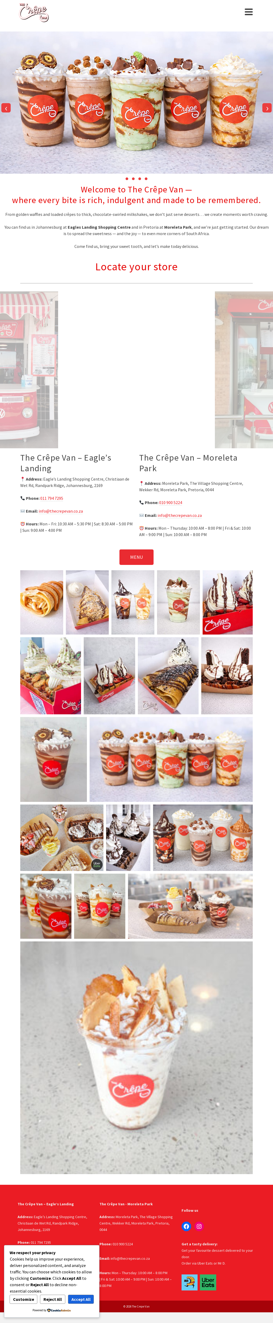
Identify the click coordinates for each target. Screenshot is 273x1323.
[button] (127, 178)
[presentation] (6, 108)
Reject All (52, 1299)
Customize (23, 1299)
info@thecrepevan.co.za (61, 511)
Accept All (81, 1299)
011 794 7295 (51, 498)
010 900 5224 (170, 502)
